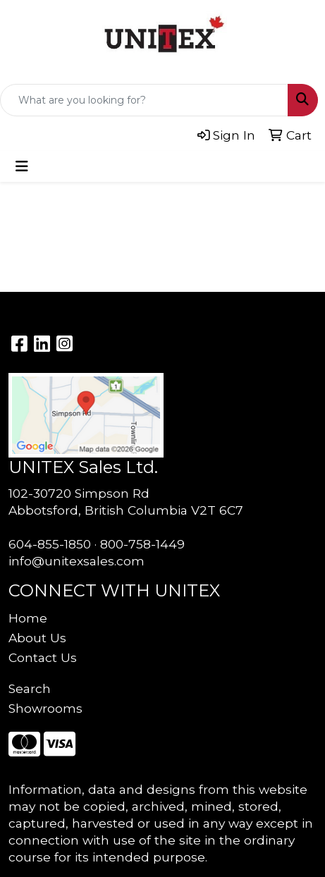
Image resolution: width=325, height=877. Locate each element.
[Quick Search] (144, 100)
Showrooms (45, 708)
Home (27, 618)
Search (29, 688)
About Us (37, 637)
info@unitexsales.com (76, 560)
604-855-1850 (49, 543)
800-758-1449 (142, 543)
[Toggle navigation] (22, 166)
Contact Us (42, 657)
